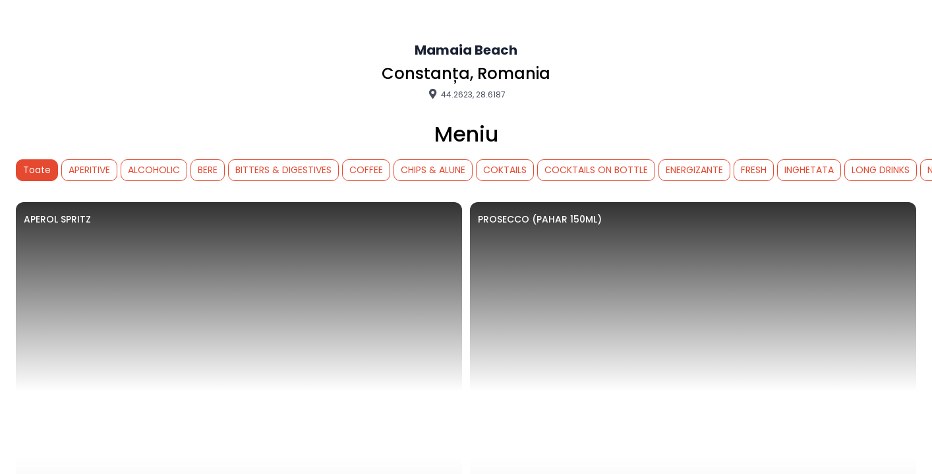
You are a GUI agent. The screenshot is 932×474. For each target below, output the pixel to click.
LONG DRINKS (881, 169)
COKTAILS (505, 169)
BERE (208, 169)
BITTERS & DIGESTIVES (283, 169)
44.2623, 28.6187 (466, 94)
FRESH (754, 169)
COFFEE (366, 169)
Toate (37, 169)
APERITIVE (89, 169)
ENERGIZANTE (694, 169)
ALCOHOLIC (154, 169)
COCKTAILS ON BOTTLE (596, 169)
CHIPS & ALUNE (433, 169)
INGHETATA (809, 169)
